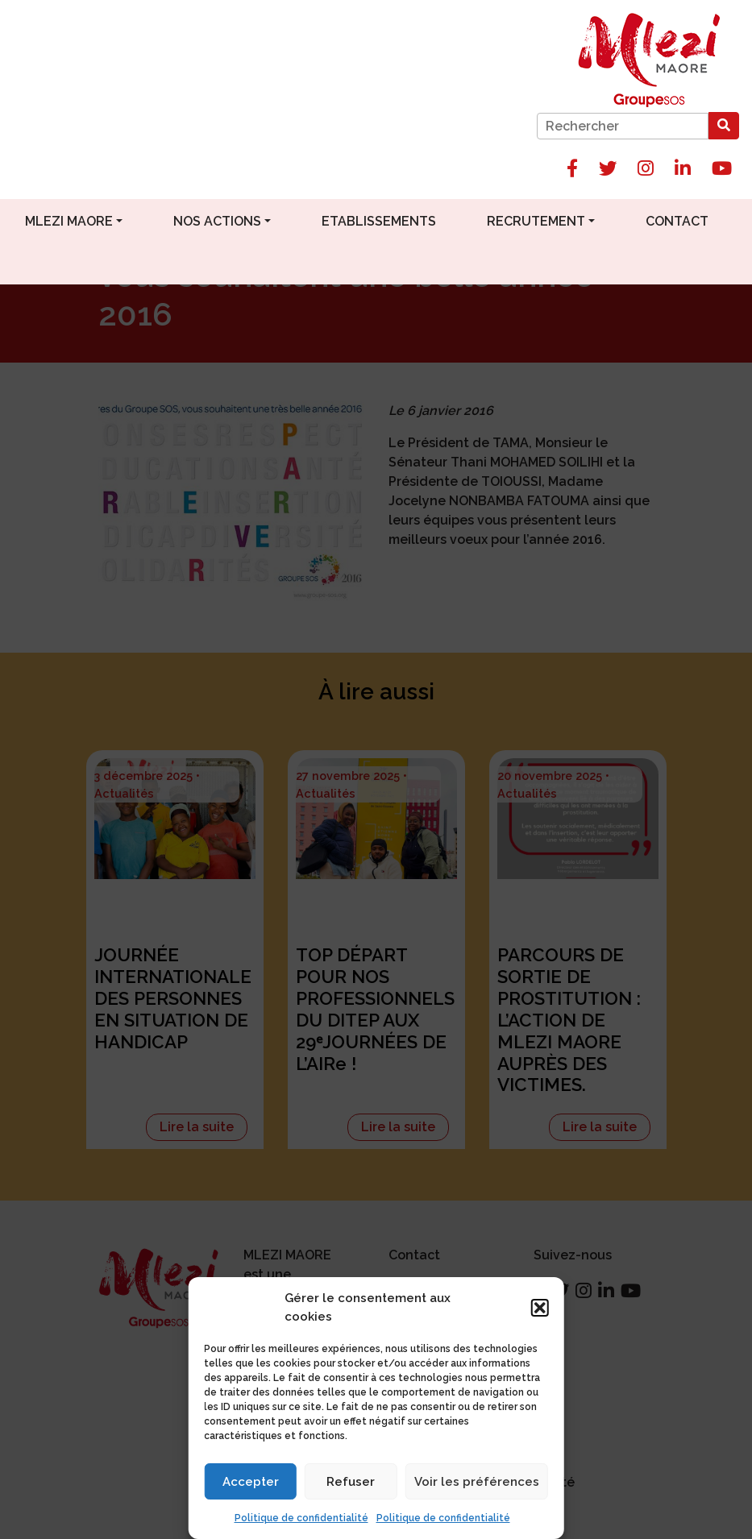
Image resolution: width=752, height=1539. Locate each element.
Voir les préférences (476, 1482)
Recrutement (536, 221)
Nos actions (217, 221)
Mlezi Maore (69, 221)
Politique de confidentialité (301, 1518)
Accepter (250, 1482)
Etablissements (379, 221)
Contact (677, 221)
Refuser (350, 1482)
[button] (540, 1308)
